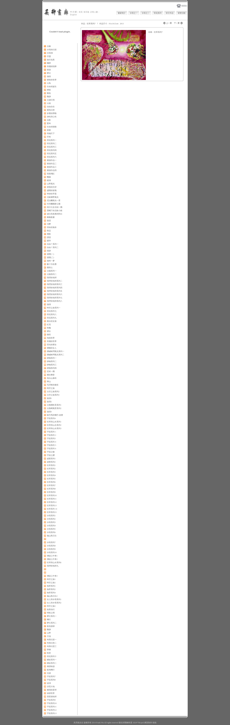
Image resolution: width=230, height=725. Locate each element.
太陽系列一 (52, 271)
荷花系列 (157, 13)
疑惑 (49, 220)
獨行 (49, 619)
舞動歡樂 (51, 217)
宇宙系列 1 (51, 432)
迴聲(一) (50, 254)
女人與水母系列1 (54, 599)
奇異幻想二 (52, 643)
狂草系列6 (51, 482)
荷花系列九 (52, 318)
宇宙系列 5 (51, 445)
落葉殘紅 (51, 174)
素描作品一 (52, 160)
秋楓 (49, 328)
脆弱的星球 (52, 690)
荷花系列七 (52, 311)
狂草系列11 (52, 499)
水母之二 (146, 13)
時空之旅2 (51, 583)
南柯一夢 (51, 261)
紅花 (49, 324)
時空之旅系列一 (53, 308)
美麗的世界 (52, 341)
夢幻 (49, 73)
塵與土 (50, 267)
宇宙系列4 (51, 418)
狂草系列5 (51, 479)
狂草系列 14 (52, 509)
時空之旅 (51, 388)
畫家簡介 (122, 13)
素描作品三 (52, 167)
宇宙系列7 (51, 676)
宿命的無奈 (52, 227)
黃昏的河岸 (52, 187)
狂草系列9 (51, 492)
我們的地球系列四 (54, 288)
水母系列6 (51, 532)
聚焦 (49, 93)
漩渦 (49, 304)
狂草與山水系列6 (54, 562)
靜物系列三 (52, 365)
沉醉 (49, 224)
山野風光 (51, 184)
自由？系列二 (52, 247)
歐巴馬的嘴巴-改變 (55, 415)
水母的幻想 (52, 50)
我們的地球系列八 (54, 301)
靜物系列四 (52, 368)
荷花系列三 (52, 147)
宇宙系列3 (51, 438)
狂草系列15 (52, 512)
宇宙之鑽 (51, 455)
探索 (49, 130)
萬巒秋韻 (51, 666)
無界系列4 (51, 593)
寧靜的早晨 (52, 194)
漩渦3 (49, 412)
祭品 (49, 231)
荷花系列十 (52, 656)
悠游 (49, 70)
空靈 (49, 56)
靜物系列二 (52, 361)
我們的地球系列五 (54, 291)
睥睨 (49, 90)
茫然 (49, 137)
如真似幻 (51, 609)
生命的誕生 (52, 86)
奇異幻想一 (52, 639)
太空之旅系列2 (53, 391)
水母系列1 (51, 515)
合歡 (49, 120)
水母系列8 (51, 546)
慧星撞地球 (52, 696)
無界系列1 (51, 586)
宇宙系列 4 (51, 442)
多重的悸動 (52, 113)
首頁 (81, 12)
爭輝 (49, 650)
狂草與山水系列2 (54, 425)
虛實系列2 (51, 462)
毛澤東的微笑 (52, 385)
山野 (49, 633)
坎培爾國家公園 (53, 204)
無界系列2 (51, 589)
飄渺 (49, 96)
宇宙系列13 (52, 713)
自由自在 (51, 107)
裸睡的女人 (52, 348)
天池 (49, 636)
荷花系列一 (52, 140)
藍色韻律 (51, 626)
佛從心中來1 (52, 556)
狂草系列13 (52, 505)
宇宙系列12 (52, 710)
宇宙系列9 (51, 700)
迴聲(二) (50, 257)
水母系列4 (51, 526)
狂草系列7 (51, 485)
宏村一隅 (51, 371)
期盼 (49, 234)
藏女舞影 (51, 375)
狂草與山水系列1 (54, 422)
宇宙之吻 (51, 452)
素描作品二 (52, 163)
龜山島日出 (52, 536)
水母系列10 (52, 552)
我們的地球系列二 (54, 281)
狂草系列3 (51, 472)
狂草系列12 (52, 502)
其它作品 (169, 13)
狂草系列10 (52, 495)
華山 (49, 381)
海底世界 (51, 338)
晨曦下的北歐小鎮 (54, 210)
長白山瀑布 (52, 378)
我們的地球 (52, 277)
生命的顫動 (52, 127)
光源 (49, 673)
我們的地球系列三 (54, 284)
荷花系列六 (52, 157)
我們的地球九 (52, 566)
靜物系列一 (52, 358)
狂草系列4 (51, 475)
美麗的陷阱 (52, 66)
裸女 (49, 331)
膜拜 (49, 241)
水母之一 (134, 13)
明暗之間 (51, 613)
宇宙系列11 (52, 707)
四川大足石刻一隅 (54, 207)
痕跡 (49, 251)
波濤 (49, 683)
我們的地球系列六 (54, 294)
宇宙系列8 (51, 680)
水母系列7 (51, 542)
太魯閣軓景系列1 (54, 405)
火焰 (49, 103)
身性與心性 (52, 117)
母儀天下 (51, 133)
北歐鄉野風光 (52, 197)
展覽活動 (181, 13)
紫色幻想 (51, 110)
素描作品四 (52, 170)
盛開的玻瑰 (52, 190)
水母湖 (50, 53)
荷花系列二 (52, 143)
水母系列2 (51, 519)
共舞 (49, 46)
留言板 (86, 12)
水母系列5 (51, 529)
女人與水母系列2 (54, 603)
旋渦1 (49, 398)
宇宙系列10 (52, 703)
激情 (49, 76)
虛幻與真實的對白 (54, 214)
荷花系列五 (52, 153)
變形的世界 (52, 80)
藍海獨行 (51, 670)
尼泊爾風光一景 (53, 200)
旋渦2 (49, 401)
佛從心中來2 (52, 559)
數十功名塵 (52, 264)
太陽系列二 (52, 274)
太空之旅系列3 (53, 395)
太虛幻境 (51, 100)
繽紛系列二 (52, 663)
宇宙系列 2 (51, 435)
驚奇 (49, 123)
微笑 (49, 334)
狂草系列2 (51, 469)
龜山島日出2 (52, 596)
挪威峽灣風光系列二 (55, 355)
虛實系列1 (51, 458)
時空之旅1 (51, 579)
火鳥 (49, 83)
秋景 (49, 653)
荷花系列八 (52, 314)
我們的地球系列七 (54, 298)
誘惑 (49, 237)
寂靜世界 (51, 693)
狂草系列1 (51, 465)
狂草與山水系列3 (54, 428)
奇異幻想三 (52, 646)
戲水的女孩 (52, 321)
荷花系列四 (52, 150)
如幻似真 (51, 60)
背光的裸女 (52, 345)
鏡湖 (49, 180)
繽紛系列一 (52, 660)
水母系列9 (51, 549)
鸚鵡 (49, 177)
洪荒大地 (51, 686)
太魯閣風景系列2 (54, 408)
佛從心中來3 (52, 576)
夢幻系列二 (52, 623)
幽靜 (49, 63)
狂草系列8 (51, 489)
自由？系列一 (52, 244)
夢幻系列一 (52, 616)
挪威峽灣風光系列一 (55, 351)
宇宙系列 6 (51, 448)
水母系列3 (51, 522)
